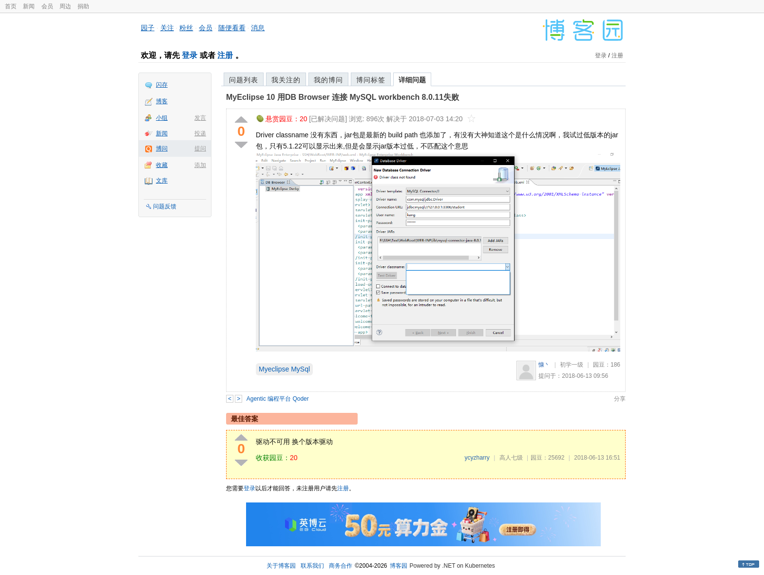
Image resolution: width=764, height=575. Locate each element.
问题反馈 (164, 206)
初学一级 (571, 364)
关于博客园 (281, 565)
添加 (200, 165)
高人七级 (511, 457)
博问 (162, 148)
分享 (620, 398)
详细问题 (412, 80)
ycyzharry (476, 457)
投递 (200, 133)
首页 (11, 6)
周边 (65, 6)
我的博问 (328, 80)
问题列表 (243, 80)
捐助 (83, 6)
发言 (200, 117)
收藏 (162, 165)
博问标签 (370, 80)
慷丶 (544, 364)
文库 (162, 180)
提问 (200, 148)
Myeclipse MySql (284, 369)
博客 (162, 101)
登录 (189, 55)
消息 (258, 28)
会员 (47, 6)
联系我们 (312, 565)
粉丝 (186, 28)
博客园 (398, 565)
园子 (147, 28)
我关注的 (286, 80)
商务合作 (340, 565)
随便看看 (232, 28)
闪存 (162, 84)
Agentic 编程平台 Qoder (278, 398)
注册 (225, 55)
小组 (162, 117)
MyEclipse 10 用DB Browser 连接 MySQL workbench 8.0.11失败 (342, 97)
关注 (167, 28)
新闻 (29, 6)
